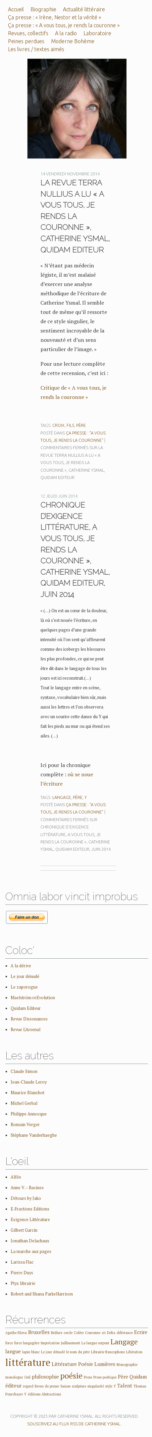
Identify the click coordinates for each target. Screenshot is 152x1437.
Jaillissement (70, 1343)
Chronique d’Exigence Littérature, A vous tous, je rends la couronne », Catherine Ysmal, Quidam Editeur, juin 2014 (75, 550)
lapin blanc (31, 1352)
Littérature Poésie (72, 1364)
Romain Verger (25, 1124)
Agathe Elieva (16, 1332)
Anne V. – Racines (27, 1188)
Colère (79, 1332)
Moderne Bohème (72, 41)
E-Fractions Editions (30, 1209)
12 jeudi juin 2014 (58, 496)
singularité (95, 1386)
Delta (111, 1332)
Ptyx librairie (23, 1283)
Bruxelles (39, 1332)
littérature (27, 1362)
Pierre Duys (22, 1273)
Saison (65, 1386)
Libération (134, 1352)
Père (81, 425)
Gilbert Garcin (24, 1230)
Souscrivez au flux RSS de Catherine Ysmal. (74, 1423)
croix (58, 425)
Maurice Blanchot (27, 1093)
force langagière (26, 1343)
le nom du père (78, 1352)
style (108, 1386)
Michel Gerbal (24, 1103)
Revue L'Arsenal (25, 1029)
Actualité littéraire (84, 9)
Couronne (92, 1332)
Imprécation (50, 1343)
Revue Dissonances (29, 1019)
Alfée (16, 1177)
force (9, 1343)
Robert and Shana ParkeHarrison (42, 1294)
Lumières (104, 1364)
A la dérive (21, 966)
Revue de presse (47, 1386)
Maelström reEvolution (33, 998)
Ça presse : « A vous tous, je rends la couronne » (64, 25)
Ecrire (140, 1332)
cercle (68, 1332)
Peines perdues (26, 41)
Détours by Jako (26, 1198)
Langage (61, 797)
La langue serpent (95, 1343)
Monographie (127, 1364)
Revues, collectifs (28, 33)
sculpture (79, 1386)
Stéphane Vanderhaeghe (34, 1135)
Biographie (43, 9)
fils (70, 425)
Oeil (27, 1377)
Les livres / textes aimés (36, 49)
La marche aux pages (31, 1251)
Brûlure (56, 1332)
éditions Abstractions (44, 1394)
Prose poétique (105, 1377)
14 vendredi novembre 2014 (70, 173)
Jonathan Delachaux (30, 1241)
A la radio (66, 33)
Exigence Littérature (30, 1219)
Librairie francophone (108, 1352)
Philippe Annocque (29, 1114)
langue (13, 1351)
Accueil (16, 9)
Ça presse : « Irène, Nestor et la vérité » (54, 17)
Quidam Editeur (26, 1008)
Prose (88, 1377)
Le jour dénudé (25, 976)
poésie (71, 1375)
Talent (124, 1385)
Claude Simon (24, 1071)
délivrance (125, 1332)
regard (28, 1386)
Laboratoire (97, 33)
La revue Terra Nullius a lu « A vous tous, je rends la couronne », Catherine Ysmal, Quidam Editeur (75, 216)
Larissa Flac (22, 1262)
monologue (14, 1377)
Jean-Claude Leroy (29, 1082)
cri (104, 1332)
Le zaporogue (24, 987)
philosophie (45, 1376)
